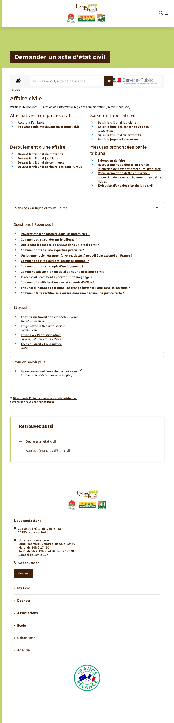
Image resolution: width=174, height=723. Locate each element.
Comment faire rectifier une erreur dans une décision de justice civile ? (72, 293)
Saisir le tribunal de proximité (119, 135)
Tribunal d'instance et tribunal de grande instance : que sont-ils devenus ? (75, 288)
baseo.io (48, 401)
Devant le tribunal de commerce (41, 162)
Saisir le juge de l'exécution (118, 139)
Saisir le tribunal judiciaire (117, 122)
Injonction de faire (111, 160)
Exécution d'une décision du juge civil (125, 185)
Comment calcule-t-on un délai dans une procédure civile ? (64, 272)
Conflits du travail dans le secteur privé (49, 317)
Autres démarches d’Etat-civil (44, 451)
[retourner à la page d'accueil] (86, 13)
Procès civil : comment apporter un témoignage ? (56, 277)
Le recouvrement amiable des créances (51, 371)
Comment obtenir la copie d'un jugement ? (52, 266)
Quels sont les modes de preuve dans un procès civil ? (60, 245)
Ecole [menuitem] (20, 625)
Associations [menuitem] (26, 613)
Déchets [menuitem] (22, 601)
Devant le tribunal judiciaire (38, 158)
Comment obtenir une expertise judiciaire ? (52, 250)
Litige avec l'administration (41, 335)
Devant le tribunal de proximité (40, 154)
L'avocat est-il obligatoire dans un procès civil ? (55, 234)
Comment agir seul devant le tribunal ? (49, 239)
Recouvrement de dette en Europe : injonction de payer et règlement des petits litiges (129, 177)
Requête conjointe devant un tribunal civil (48, 127)
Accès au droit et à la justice (41, 344)
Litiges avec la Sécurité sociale (43, 326)
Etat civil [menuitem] (23, 588)
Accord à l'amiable (31, 122)
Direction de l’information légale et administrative (44, 398)
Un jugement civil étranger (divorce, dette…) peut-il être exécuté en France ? (76, 255)
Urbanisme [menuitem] (24, 638)
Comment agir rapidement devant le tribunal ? (55, 261)
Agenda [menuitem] (22, 650)
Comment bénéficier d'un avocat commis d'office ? (57, 282)
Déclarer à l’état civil (37, 441)
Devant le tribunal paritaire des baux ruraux (50, 167)
